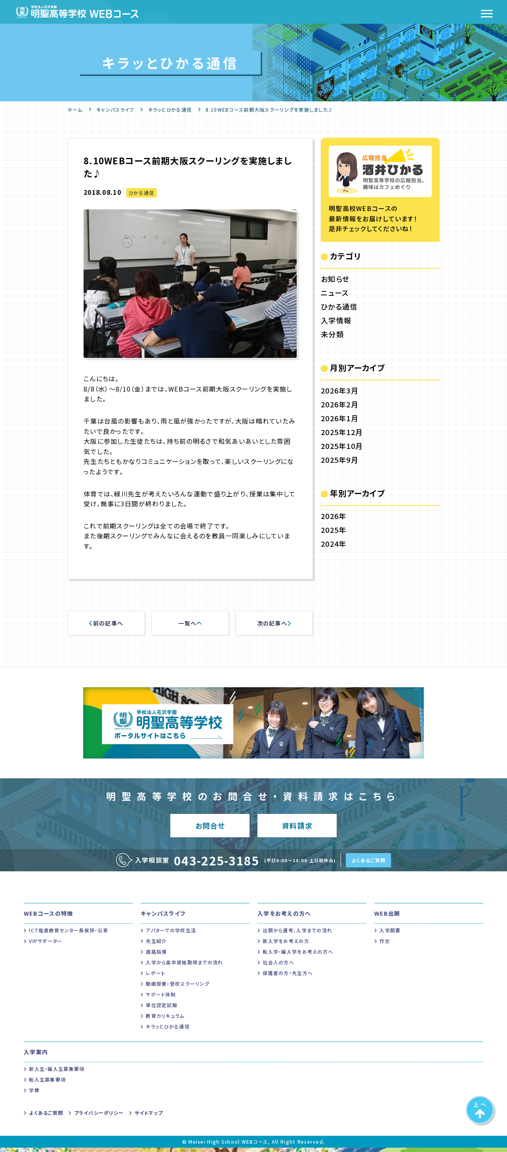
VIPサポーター (46, 945)
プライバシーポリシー (99, 1117)
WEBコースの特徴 (48, 918)
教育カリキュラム (165, 1020)
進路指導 (156, 955)
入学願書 (389, 934)
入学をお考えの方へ (284, 918)
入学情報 (336, 320)
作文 (384, 945)
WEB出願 (387, 918)
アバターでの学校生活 (171, 934)
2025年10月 (342, 446)
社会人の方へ (278, 966)
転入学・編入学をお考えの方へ (298, 955)
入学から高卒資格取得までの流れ (184, 966)
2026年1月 (339, 418)
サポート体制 (161, 998)
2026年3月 (339, 390)
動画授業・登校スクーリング (178, 988)
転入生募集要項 (47, 1083)
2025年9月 (339, 459)
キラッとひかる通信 (170, 109)
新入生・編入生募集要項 (56, 1073)
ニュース (335, 292)
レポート (155, 977)
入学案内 (36, 1056)
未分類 (332, 334)
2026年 (333, 516)
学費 (34, 1094)
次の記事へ (274, 623)
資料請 (297, 827)
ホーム (74, 109)
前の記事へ (106, 623)
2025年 (333, 530)
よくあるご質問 (368, 864)
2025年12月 (342, 432)
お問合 (210, 827)
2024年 (333, 543)
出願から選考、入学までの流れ (297, 934)
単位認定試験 (161, 1009)
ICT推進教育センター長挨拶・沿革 (68, 934)
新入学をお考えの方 (286, 945)
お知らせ (335, 279)
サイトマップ (149, 1117)
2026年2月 (339, 404)
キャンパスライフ (115, 109)
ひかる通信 (141, 192)
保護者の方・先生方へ (288, 977)
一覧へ (190, 623)
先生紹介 (156, 945)
